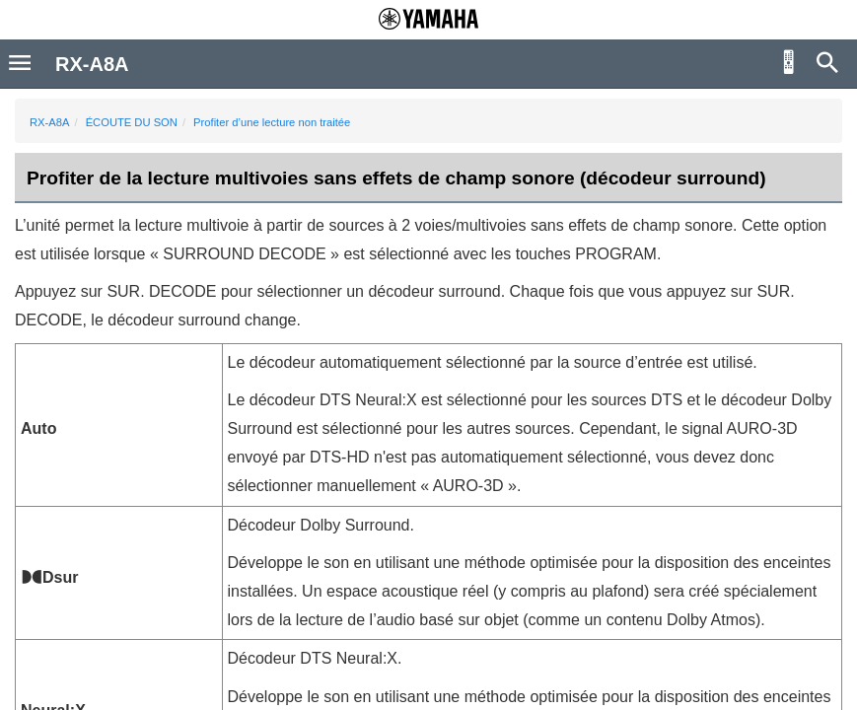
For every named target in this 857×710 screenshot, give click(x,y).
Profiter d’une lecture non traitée (271, 122)
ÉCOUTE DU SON (132, 122)
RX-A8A (49, 122)
